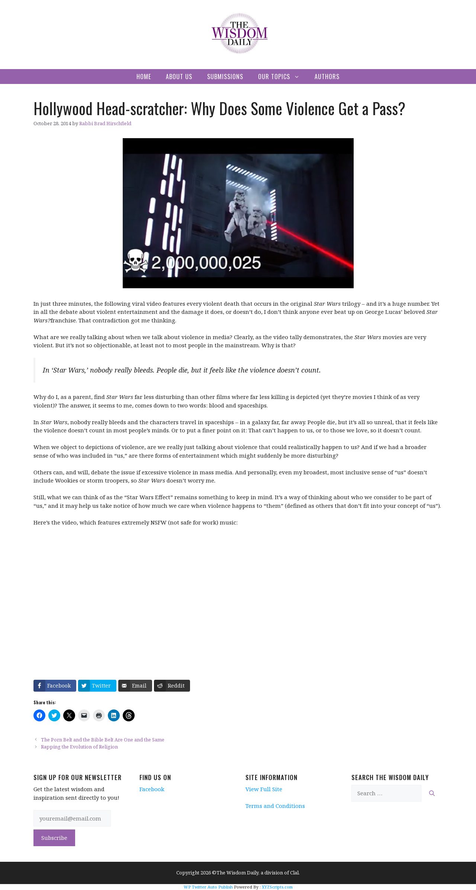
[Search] (432, 793)
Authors (327, 76)
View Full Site (263, 789)
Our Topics (282, 76)
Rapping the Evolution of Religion (79, 746)
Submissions (225, 76)
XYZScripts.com (277, 887)
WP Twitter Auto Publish (208, 887)
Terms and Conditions (275, 805)
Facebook (151, 789)
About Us (179, 76)
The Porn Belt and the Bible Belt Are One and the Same (102, 739)
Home (143, 76)
